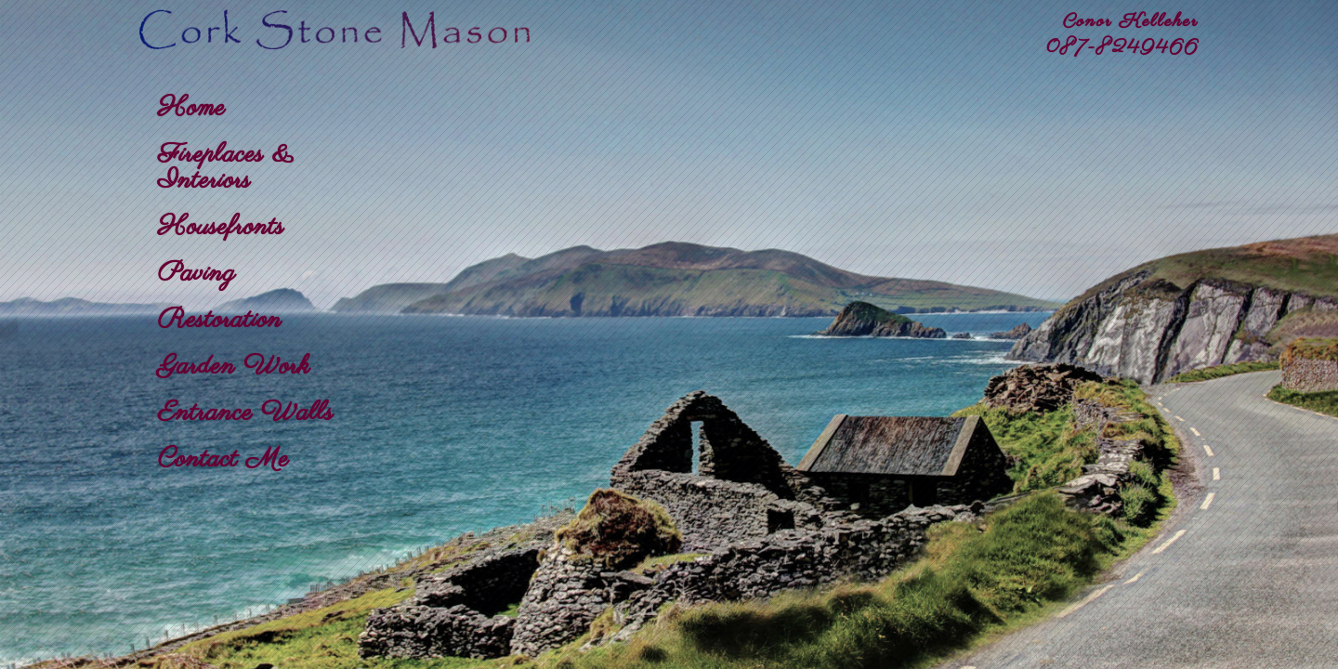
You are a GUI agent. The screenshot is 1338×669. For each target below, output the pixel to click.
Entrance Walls (246, 413)
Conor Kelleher (1131, 21)
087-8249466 (1122, 47)
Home (192, 108)
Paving (197, 274)
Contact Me (223, 460)
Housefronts (221, 227)
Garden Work (234, 367)
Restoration (220, 320)
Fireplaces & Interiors (226, 168)
